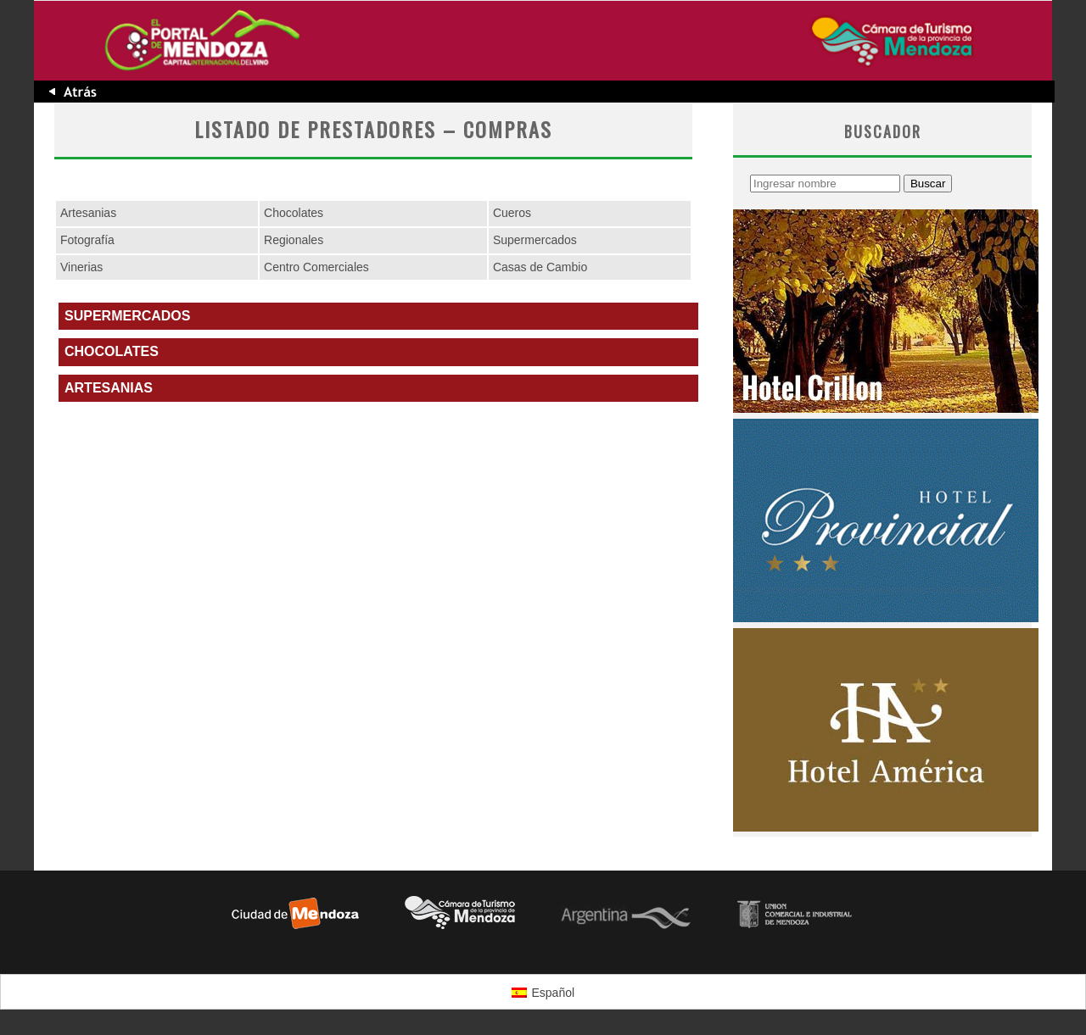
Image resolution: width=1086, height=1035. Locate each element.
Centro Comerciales (316, 267)
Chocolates (293, 213)
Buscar (927, 183)
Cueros (512, 213)
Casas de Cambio (540, 267)
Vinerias (81, 267)
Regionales (293, 240)
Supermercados (535, 240)
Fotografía (87, 240)
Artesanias (88, 213)
